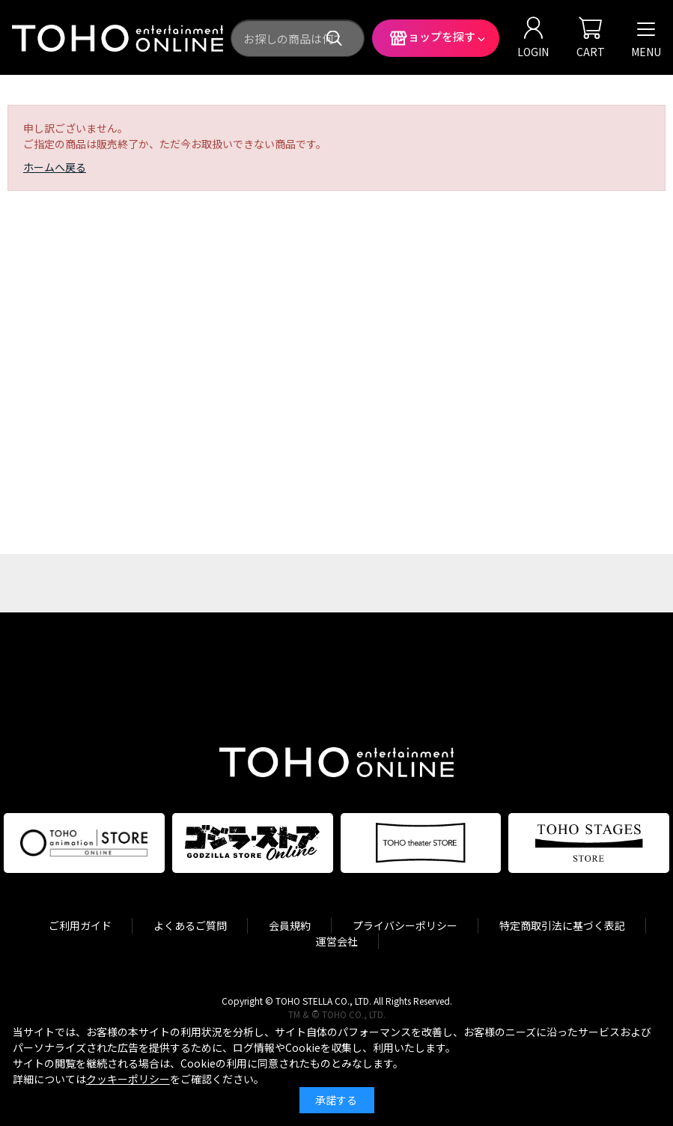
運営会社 (337, 941)
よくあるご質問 (190, 925)
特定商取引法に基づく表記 (562, 925)
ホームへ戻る (54, 166)
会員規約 (290, 925)
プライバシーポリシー (405, 925)
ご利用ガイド (80, 925)
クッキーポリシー (128, 1078)
